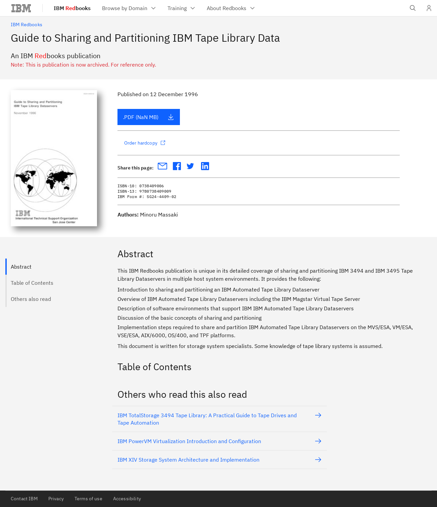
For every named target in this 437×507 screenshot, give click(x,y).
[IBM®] (21, 8)
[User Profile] (429, 8)
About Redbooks (231, 8)
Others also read (31, 299)
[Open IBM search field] (413, 8)
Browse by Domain (129, 8)
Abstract (21, 266)
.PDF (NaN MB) (148, 117)
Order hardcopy (144, 143)
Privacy (56, 499)
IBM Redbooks (26, 25)
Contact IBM (24, 499)
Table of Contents (32, 282)
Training (181, 8)
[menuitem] (129, 8)
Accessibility (127, 499)
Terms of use (88, 499)
